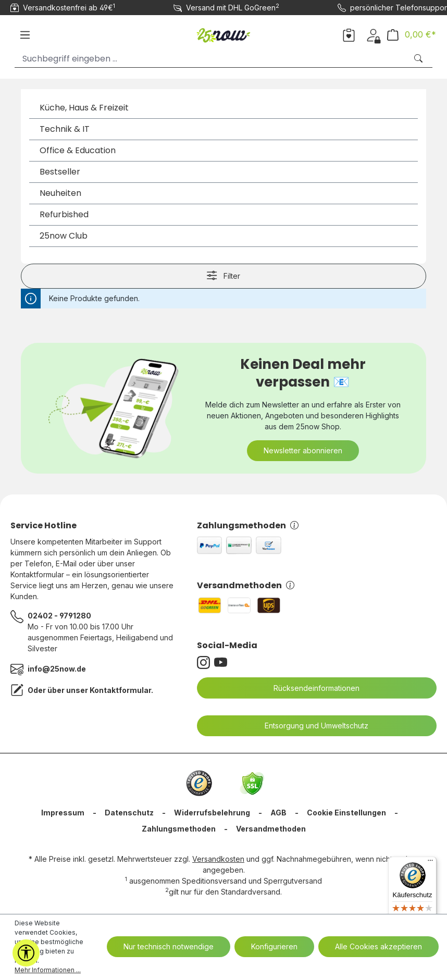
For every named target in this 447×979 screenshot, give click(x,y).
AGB (278, 812)
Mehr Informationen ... (48, 970)
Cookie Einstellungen (346, 812)
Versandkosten (218, 858)
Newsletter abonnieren (303, 450)
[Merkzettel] (349, 34)
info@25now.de (57, 668)
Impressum (62, 812)
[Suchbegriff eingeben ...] (211, 58)
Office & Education (78, 150)
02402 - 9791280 (59, 615)
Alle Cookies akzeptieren (378, 946)
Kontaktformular (120, 690)
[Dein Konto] (373, 34)
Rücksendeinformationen (309, 688)
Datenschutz (129, 812)
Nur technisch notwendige (168, 946)
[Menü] (25, 34)
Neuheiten (60, 193)
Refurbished (64, 214)
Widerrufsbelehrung (212, 812)
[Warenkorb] (412, 34)
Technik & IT (65, 129)
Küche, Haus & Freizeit (84, 108)
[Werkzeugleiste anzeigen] (26, 952)
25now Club (64, 236)
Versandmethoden (245, 585)
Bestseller (60, 172)
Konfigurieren (274, 946)
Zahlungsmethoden (248, 525)
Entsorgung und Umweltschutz (310, 726)
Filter (223, 275)
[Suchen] (419, 58)
